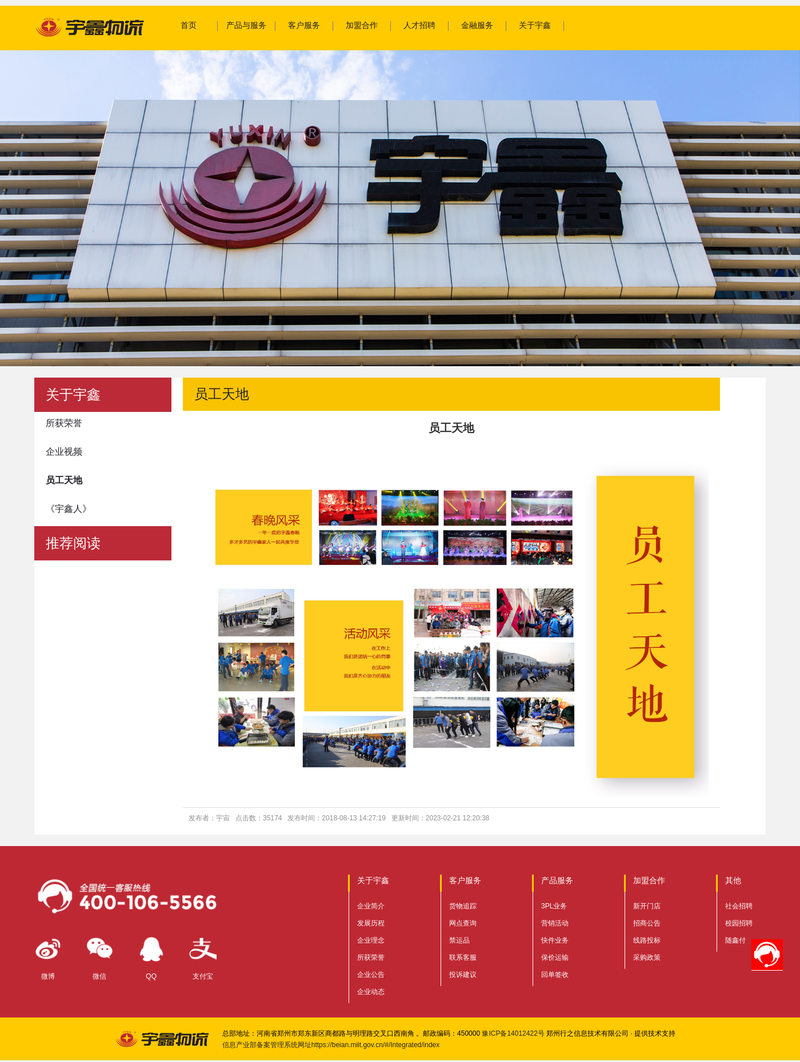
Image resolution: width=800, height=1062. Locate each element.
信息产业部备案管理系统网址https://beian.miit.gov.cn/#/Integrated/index (331, 1045)
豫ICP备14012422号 (513, 1033)
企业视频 (64, 451)
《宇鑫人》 (68, 509)
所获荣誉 (64, 423)
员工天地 (64, 480)
